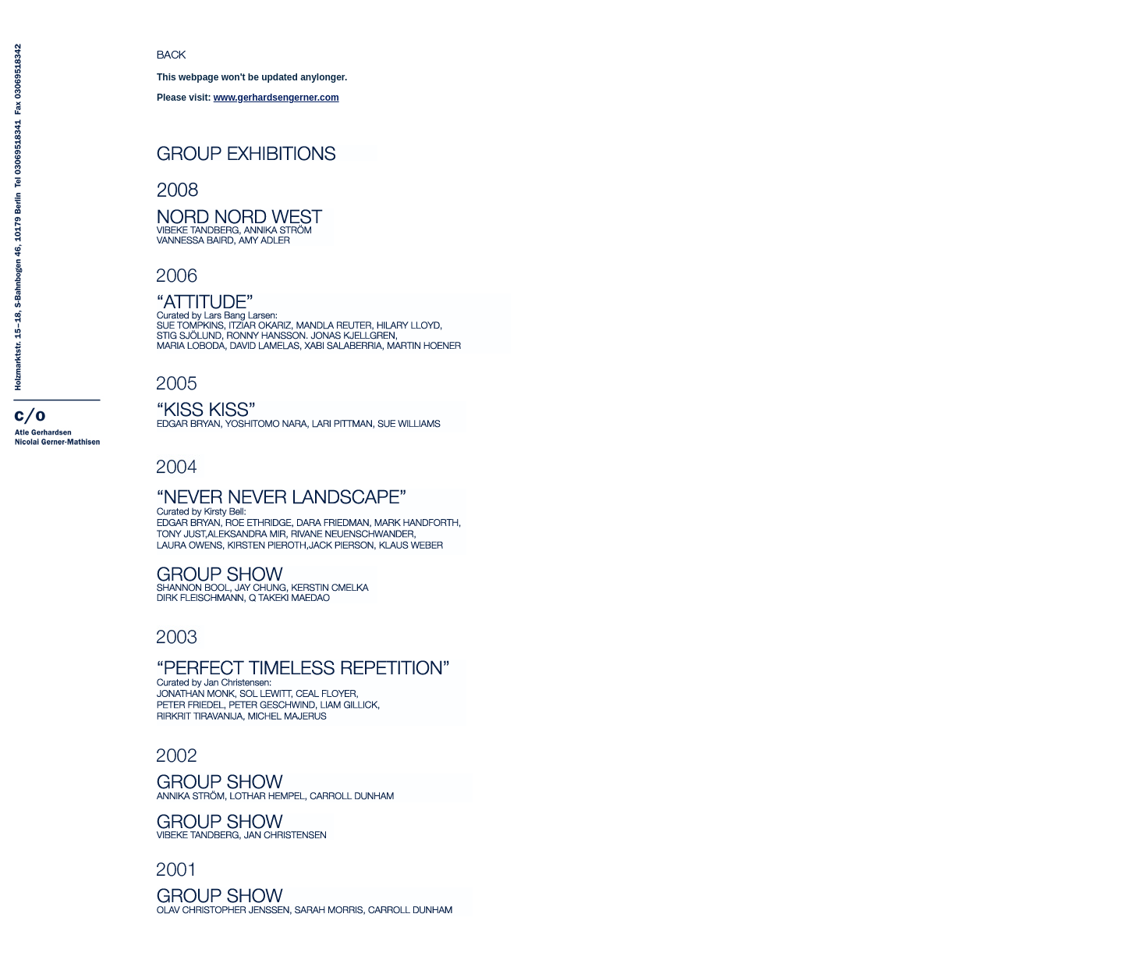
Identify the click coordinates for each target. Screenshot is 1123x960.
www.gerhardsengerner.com (276, 97)
